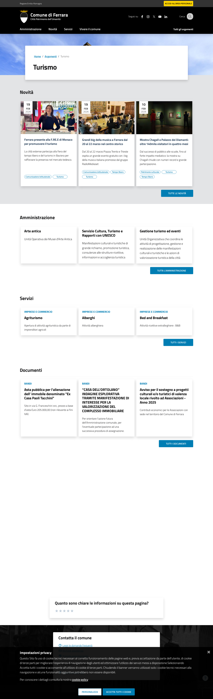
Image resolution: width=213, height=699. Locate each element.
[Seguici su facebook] (140, 16)
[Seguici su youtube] (157, 16)
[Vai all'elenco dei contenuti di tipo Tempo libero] (117, 172)
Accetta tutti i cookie (118, 692)
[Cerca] (189, 16)
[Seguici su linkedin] (163, 16)
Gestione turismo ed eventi (160, 231)
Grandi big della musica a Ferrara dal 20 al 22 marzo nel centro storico (105, 142)
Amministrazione (30, 29)
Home (37, 56)
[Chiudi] (208, 651)
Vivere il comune (90, 29)
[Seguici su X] (152, 16)
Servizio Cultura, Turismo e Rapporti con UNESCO (102, 233)
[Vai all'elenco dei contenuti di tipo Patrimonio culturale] (150, 172)
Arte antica (32, 231)
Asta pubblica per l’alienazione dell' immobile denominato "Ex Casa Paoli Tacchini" (47, 394)
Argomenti (51, 56)
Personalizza (90, 692)
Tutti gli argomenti (183, 29)
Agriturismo (33, 317)
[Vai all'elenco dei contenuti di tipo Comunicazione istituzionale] (37, 177)
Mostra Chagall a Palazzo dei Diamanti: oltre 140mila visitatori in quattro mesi (164, 142)
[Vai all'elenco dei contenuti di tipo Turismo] (60, 177)
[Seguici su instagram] (146, 16)
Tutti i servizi (178, 342)
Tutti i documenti (176, 443)
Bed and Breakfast (154, 317)
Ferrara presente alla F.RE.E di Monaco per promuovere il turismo (48, 142)
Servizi (68, 29)
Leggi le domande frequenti (75, 645)
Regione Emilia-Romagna (31, 3)
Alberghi (88, 317)
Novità (53, 29)
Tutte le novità (177, 193)
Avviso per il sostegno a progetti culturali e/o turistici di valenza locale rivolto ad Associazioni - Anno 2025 (164, 396)
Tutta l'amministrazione (171, 270)
